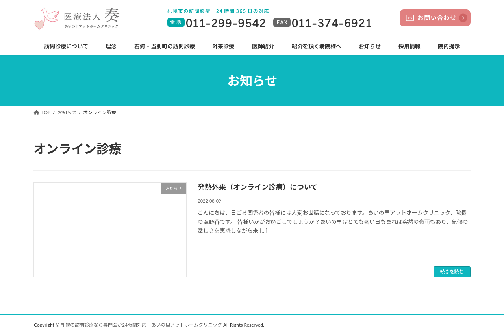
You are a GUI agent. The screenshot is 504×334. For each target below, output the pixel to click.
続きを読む (452, 272)
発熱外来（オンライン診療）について (258, 187)
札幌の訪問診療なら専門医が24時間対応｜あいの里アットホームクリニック (141, 325)
